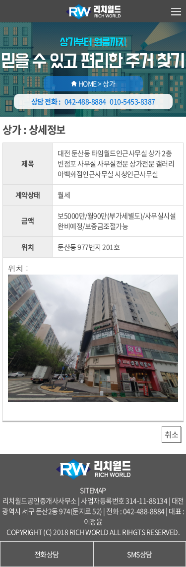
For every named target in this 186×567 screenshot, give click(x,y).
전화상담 (46, 554)
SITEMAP (93, 490)
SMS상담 (139, 554)
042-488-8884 (85, 101)
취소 (171, 434)
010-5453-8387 (132, 101)
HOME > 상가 (93, 83)
